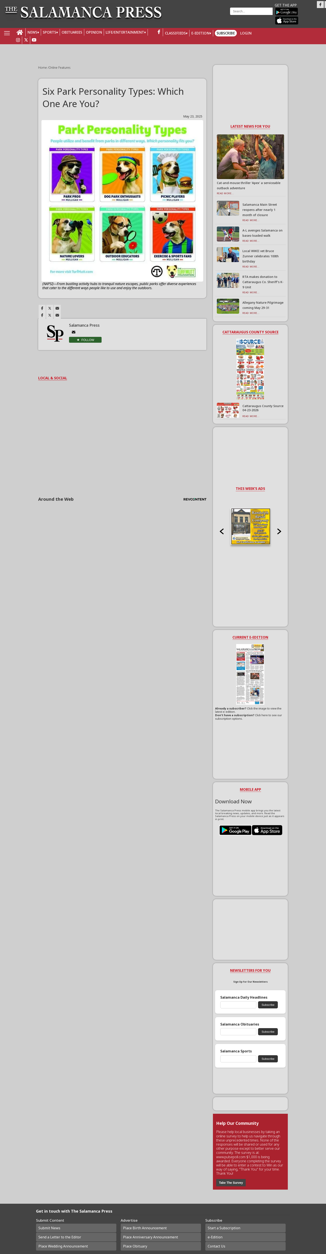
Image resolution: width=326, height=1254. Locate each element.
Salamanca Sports (236, 1051)
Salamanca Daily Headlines (243, 997)
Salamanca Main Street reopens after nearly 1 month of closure (259, 209)
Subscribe (226, 33)
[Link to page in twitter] (49, 308)
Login (246, 33)
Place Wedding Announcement (63, 1246)
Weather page (199, 16)
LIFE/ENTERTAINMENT (125, 32)
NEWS (32, 32)
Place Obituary (135, 1246)
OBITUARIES (72, 32)
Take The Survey (231, 1182)
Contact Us (216, 1246)
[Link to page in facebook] (42, 308)
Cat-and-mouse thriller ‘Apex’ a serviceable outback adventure (248, 185)
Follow (87, 340)
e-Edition (215, 1237)
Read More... (225, 193)
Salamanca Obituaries (239, 1024)
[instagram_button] (18, 40)
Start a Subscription (224, 1228)
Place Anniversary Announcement (150, 1237)
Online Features (60, 67)
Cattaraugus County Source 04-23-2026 (262, 408)
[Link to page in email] (57, 308)
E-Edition (200, 33)
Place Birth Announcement (145, 1228)
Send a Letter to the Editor (59, 1237)
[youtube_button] (34, 40)
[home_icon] (19, 32)
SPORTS (49, 32)
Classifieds (175, 33)
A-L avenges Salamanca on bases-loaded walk (262, 233)
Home (43, 67)
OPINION (94, 32)
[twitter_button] (26, 40)
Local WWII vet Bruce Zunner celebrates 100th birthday (260, 256)
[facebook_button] (159, 32)
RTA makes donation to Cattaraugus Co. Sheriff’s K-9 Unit (262, 282)
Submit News (49, 1228)
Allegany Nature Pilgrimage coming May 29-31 (262, 305)
